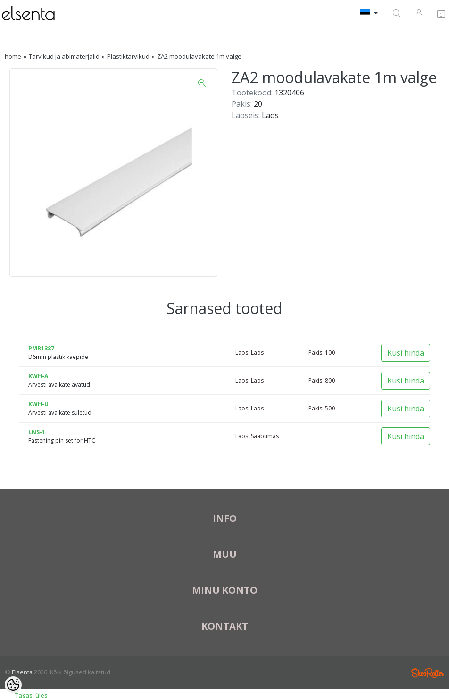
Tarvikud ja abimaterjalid (64, 56)
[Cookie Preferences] (13, 684)
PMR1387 (41, 348)
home (13, 56)
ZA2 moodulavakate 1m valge (199, 56)
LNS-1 (36, 432)
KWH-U (38, 404)
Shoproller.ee (427, 673)
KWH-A (38, 376)
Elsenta (22, 672)
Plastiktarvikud (128, 56)
